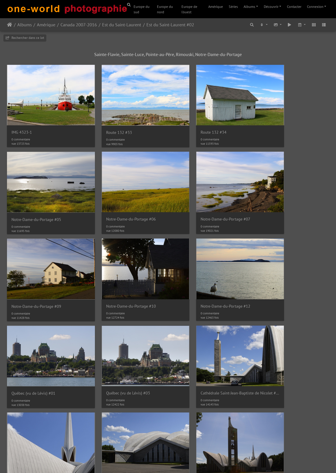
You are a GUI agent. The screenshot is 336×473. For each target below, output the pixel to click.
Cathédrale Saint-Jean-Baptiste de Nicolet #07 (127, 437)
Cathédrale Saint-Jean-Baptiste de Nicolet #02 (44, 358)
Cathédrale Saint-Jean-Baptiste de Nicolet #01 (291, 280)
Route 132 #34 (189, 123)
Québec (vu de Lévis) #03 (198, 280)
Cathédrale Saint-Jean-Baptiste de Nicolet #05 (291, 359)
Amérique (215, 6)
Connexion (315, 6)
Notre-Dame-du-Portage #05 (283, 124)
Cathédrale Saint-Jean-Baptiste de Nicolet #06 (44, 437)
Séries (233, 6)
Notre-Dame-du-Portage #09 (201, 202)
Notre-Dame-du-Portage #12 (36, 280)
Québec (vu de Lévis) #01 (116, 280)
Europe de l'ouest (189, 9)
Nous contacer (185, 463)
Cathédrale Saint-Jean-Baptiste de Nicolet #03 (127, 358)
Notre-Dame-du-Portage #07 (118, 202)
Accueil (9, 24)
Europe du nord (165, 9)
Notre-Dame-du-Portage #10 (283, 202)
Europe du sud (142, 9)
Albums (249, 6)
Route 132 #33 (107, 124)
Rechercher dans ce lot (25, 38)
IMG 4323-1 (21, 123)
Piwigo (166, 463)
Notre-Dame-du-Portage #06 (36, 202)
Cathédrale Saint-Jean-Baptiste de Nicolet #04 (209, 358)
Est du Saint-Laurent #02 (170, 25)
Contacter (294, 6)
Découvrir (271, 6)
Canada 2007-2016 (78, 25)
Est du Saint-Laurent (121, 25)
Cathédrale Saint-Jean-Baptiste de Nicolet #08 (209, 437)
